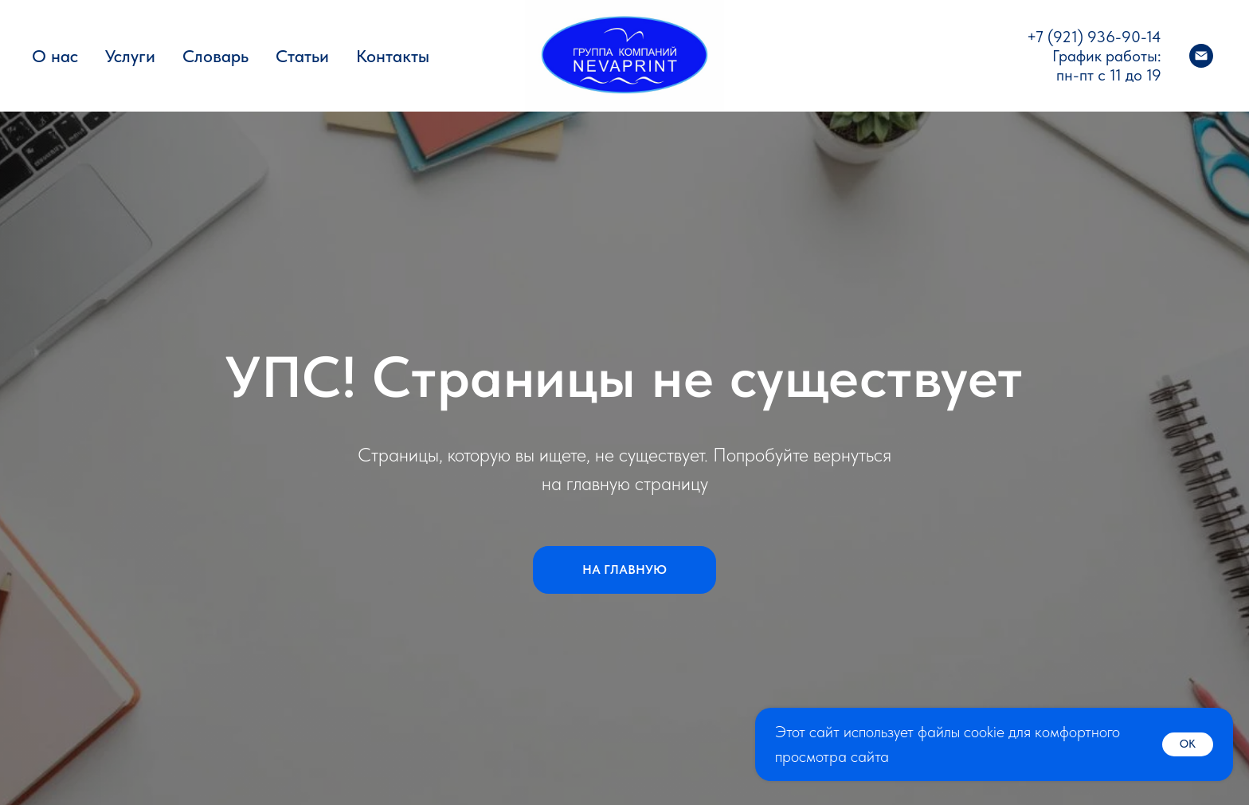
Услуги (130, 55)
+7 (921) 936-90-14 (1094, 36)
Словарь (215, 55)
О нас (55, 55)
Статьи (302, 55)
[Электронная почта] (1201, 56)
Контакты (392, 55)
